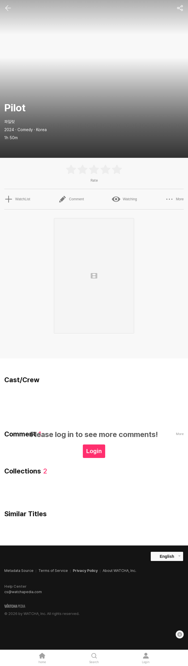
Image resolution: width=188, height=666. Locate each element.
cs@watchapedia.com (23, 592)
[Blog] (180, 634)
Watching (124, 199)
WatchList (17, 199)
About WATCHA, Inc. (119, 570)
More (174, 199)
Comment (71, 199)
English (167, 556)
